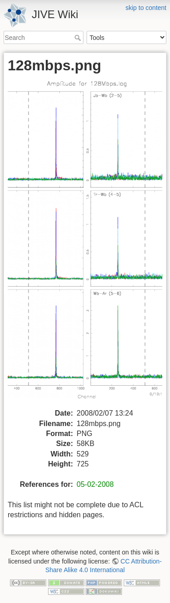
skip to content (146, 7)
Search (78, 37)
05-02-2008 (95, 484)
